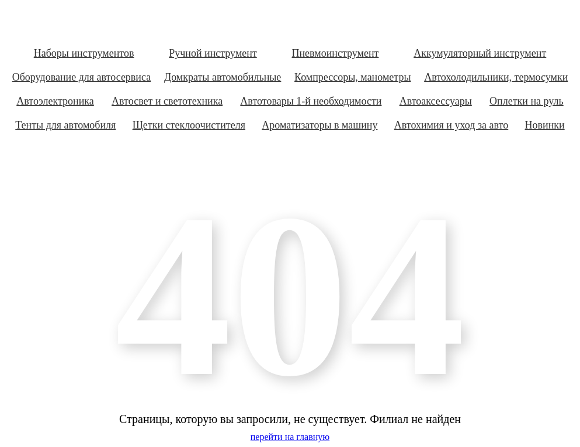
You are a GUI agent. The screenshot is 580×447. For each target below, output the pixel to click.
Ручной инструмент (213, 53)
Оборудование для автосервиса (81, 77)
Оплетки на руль (526, 101)
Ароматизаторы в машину (319, 125)
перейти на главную (290, 437)
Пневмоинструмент (334, 53)
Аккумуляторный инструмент (480, 53)
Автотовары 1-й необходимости (310, 101)
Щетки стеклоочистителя (189, 125)
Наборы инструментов (84, 53)
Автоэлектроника (55, 101)
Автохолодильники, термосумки (496, 77)
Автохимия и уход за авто (451, 125)
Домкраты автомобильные (222, 77)
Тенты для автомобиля (65, 125)
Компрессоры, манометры (352, 77)
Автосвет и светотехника (167, 101)
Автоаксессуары (436, 101)
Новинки (545, 125)
